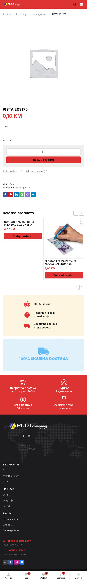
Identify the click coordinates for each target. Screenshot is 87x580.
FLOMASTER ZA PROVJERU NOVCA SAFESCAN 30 (61, 262)
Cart (27, 575)
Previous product (76, 287)
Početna (7, 14)
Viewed (78, 576)
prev (75, 213)
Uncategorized (39, 14)
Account (8, 576)
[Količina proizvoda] (43, 151)
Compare (61, 575)
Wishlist (44, 575)
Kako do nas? (27, 455)
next (81, 213)
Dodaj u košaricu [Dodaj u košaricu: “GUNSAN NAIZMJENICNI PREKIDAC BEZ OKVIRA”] (23, 236)
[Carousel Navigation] (78, 213)
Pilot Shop (21, 14)
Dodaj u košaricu (43, 159)
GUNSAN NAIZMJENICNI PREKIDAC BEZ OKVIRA (19, 223)
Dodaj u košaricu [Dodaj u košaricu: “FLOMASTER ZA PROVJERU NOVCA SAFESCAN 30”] (63, 275)
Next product (81, 287)
